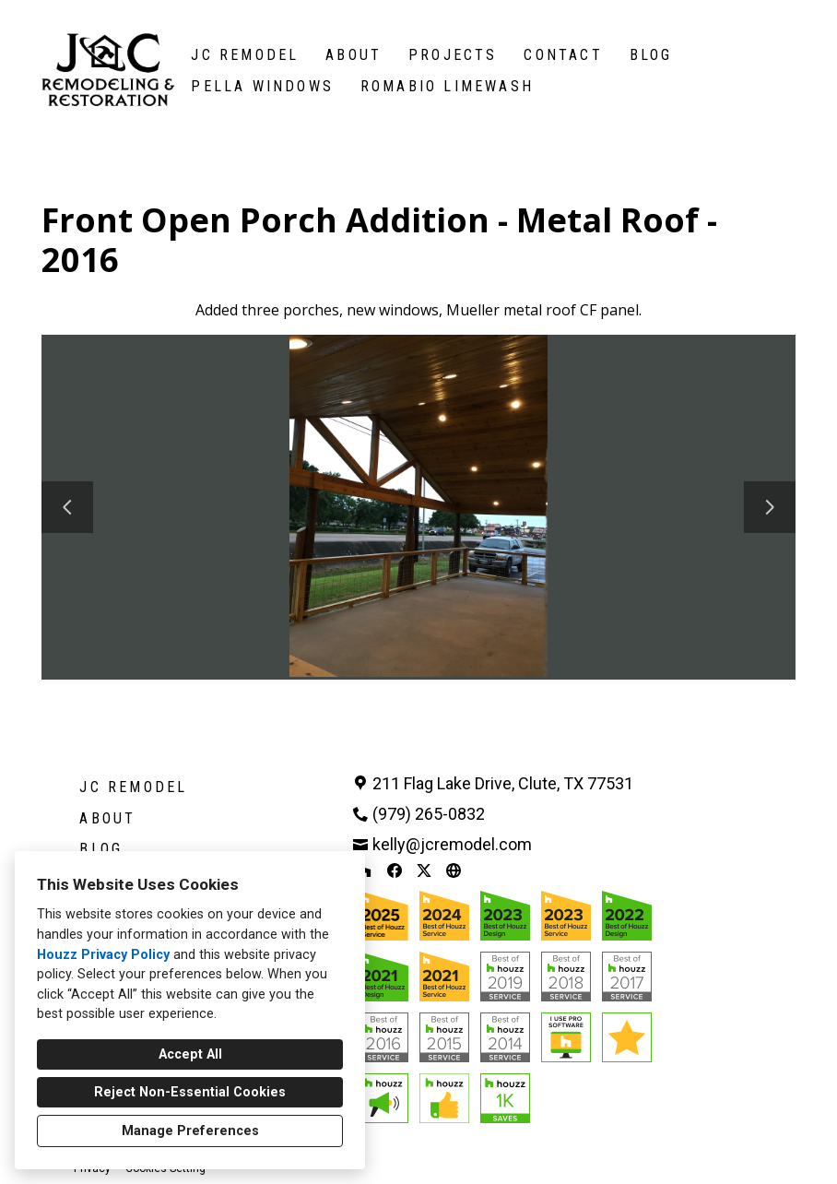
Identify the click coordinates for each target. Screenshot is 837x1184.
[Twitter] (424, 870)
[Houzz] (365, 870)
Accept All (190, 1054)
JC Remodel (245, 55)
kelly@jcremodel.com (452, 844)
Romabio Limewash (447, 86)
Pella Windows (262, 86)
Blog (651, 55)
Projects (453, 55)
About (353, 55)
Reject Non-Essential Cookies (190, 1092)
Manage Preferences (190, 1131)
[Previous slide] (67, 507)
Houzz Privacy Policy (103, 955)
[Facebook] (395, 870)
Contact (563, 55)
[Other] (454, 870)
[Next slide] (770, 507)
